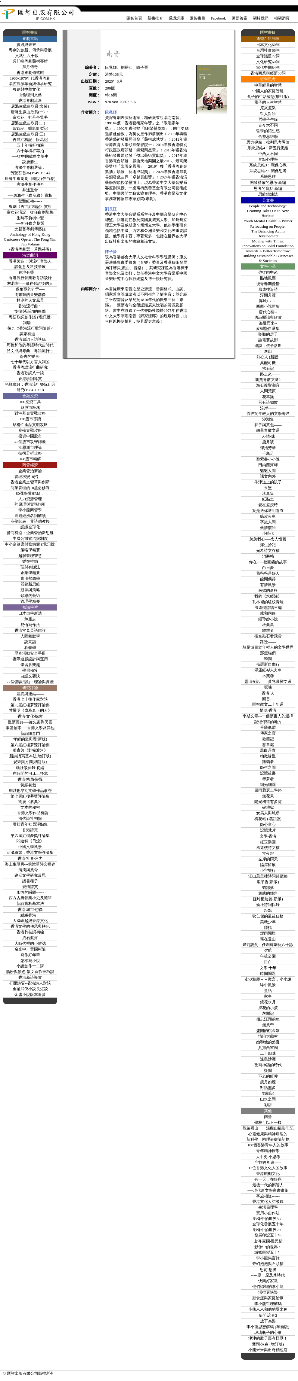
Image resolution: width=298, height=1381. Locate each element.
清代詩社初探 (30, 818)
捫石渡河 (30, 937)
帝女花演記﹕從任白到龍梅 (30, 212)
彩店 (268, 1105)
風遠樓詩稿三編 (268, 607)
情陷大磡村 (268, 1036)
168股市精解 (30, 459)
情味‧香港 (268, 710)
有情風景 (268, 585)
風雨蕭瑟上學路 (268, 790)
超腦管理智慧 (30, 555)
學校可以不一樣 (268, 1122)
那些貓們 (268, 653)
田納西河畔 (268, 465)
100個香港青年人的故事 (268, 1145)
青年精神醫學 (268, 1150)
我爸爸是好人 (268, 573)
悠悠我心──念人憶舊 (268, 539)
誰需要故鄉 (268, 340)
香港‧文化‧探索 (30, 716)
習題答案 (239, 18)
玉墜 (268, 487)
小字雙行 (268, 870)
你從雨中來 (268, 272)
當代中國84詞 (268, 67)
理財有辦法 (30, 567)
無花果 (268, 796)
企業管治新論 (30, 471)
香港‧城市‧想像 (30, 909)
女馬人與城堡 (268, 813)
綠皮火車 (268, 516)
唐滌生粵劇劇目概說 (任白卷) (30, 178)
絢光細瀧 (268, 784)
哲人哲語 (268, 113)
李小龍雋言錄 (268, 1258)
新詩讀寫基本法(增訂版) (30, 756)
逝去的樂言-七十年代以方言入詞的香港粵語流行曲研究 (30, 362)
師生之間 (268, 767)
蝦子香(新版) (268, 882)
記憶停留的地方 (268, 721)
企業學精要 (30, 572)
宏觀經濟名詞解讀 (30, 515)
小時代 (268, 533)
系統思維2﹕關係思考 (268, 171)
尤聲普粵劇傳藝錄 (30, 229)
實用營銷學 (30, 578)
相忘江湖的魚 (268, 1019)
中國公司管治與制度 (30, 538)
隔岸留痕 (268, 864)
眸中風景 (268, 985)
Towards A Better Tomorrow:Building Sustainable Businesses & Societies (268, 256)
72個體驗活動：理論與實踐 (30, 682)
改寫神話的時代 (268, 1065)
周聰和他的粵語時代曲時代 (30, 345)
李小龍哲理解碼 (268, 1303)
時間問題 (268, 973)
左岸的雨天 (268, 859)
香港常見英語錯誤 (30, 630)
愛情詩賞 (30, 886)
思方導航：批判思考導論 (268, 142)
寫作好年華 (30, 955)
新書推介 (155, 18)
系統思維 (268, 176)
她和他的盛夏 (268, 1042)
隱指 (268, 927)
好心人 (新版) (268, 357)
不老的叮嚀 (268, 1076)
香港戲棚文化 (268, 1173)
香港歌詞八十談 (30, 373)
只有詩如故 (268, 402)
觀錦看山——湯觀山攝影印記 (268, 1128)
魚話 (268, 990)
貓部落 (268, 887)
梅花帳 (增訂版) (267, 819)
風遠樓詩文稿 (268, 847)
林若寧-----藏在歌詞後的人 (30, 283)
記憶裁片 (268, 830)
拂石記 (268, 368)
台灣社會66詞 (268, 50)
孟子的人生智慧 (268, 102)
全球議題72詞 (268, 56)
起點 (268, 910)
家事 (268, 996)
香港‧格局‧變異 (30, 779)
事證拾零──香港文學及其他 (30, 727)
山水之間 (268, 1099)
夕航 (268, 950)
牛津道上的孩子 (268, 482)
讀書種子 (30, 881)
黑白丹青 (268, 750)
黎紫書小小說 (268, 459)
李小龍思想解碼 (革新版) (268, 1327)
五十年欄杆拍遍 (30, 145)
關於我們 (261, 18)
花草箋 (268, 396)
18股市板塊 (30, 407)
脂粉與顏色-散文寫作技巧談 (30, 971)
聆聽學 (30, 647)
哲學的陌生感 (268, 131)
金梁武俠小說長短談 (30, 989)
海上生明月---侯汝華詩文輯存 (30, 864)
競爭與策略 (30, 590)
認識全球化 (30, 527)
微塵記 (268, 739)
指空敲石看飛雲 (268, 636)
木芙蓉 (268, 676)
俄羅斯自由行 (268, 664)
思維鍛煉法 (268, 194)
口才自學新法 (30, 613)
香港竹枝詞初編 (30, 932)
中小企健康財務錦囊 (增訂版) (30, 544)
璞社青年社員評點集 (30, 824)
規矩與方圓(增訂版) (30, 761)
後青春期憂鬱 (268, 283)
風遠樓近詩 (268, 289)
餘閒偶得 (268, 579)
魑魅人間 (268, 470)
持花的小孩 (268, 1007)
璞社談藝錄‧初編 (30, 767)
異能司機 (268, 362)
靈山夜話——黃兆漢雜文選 (267, 681)
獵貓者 (268, 761)
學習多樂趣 (30, 664)
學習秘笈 (30, 670)
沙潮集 (268, 419)
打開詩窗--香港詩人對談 (30, 983)
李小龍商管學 (30, 510)
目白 (268, 962)
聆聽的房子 (268, 334)
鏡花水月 (268, 1002)
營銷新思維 (30, 584)
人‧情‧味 (268, 436)
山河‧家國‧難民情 (268, 1241)
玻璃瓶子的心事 (268, 1332)
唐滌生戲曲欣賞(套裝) (30, 106)
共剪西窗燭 (268, 1047)
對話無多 (268, 1087)
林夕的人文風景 (30, 300)
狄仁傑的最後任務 (268, 916)
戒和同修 (268, 613)
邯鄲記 (268, 1093)
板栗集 (268, 624)
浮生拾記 (268, 545)
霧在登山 (268, 939)
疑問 (268, 1070)
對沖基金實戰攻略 (30, 413)
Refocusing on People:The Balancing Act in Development (268, 231)
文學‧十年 (268, 968)
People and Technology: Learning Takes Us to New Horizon (268, 211)
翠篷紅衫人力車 (268, 670)
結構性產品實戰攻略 (30, 424)
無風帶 (268, 1025)
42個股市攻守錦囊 (30, 442)
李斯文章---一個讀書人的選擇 (268, 716)
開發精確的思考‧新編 (268, 182)
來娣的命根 (268, 590)
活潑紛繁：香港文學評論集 (30, 852)
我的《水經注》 (268, 596)
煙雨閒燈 (268, 933)
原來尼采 (268, 108)
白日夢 (268, 567)
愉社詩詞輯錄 (268, 904)
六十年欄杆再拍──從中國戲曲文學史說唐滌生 (30, 156)
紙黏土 (268, 499)
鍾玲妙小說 (268, 619)
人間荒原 (268, 391)
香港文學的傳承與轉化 (30, 926)
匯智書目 (197, 18)
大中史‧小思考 (268, 1156)
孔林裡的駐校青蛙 (268, 602)
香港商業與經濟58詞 (268, 73)
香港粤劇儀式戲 (30, 72)
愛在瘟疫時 (268, 505)
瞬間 (268, 658)
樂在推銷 (30, 561)
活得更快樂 (268, 1292)
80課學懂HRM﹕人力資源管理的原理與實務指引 (30, 498)
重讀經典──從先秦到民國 (30, 722)
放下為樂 (268, 1321)
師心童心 (268, 824)
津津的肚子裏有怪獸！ (267, 1338)
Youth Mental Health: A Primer (268, 221)
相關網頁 (282, 18)
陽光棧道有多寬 (268, 801)
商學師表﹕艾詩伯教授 (30, 521)
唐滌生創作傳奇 (30, 184)
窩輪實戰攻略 (30, 430)
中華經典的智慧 (268, 85)
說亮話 (30, 642)
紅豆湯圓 (268, 842)
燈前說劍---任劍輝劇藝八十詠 (268, 944)
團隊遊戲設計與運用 (30, 659)
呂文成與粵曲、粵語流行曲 (30, 350)
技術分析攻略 (30, 453)
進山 (268, 351)
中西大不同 (268, 153)
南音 (268, 1117)
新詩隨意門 (30, 733)
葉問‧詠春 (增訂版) (268, 1344)
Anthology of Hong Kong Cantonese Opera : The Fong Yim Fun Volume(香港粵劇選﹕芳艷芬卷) (30, 241)
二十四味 (268, 1053)
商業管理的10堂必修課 (30, 487)
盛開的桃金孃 (268, 1030)
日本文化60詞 (268, 44)
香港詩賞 (30, 830)
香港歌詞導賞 (30, 378)
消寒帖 (268, 556)
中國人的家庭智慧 (268, 91)
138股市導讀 (30, 419)
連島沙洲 (268, 1059)
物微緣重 (268, 756)
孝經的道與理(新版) (30, 739)
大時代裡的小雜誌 (30, 943)
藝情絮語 (268, 527)
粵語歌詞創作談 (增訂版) (30, 317)
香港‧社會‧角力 (30, 858)
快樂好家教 (268, 1281)
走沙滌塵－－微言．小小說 (267, 979)
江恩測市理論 (30, 447)
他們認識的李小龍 (268, 1286)
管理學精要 (30, 601)
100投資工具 (30, 402)
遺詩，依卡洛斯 (268, 345)
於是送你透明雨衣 (268, 510)
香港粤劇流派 (30, 100)
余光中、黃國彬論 (30, 949)
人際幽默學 (30, 636)
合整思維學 (268, 136)
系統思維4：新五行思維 (268, 148)
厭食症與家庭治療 (268, 1298)
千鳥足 (268, 453)
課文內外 (268, 476)
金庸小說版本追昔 (30, 994)
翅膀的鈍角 (268, 893)
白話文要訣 (30, 676)
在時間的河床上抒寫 (30, 773)
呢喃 (268, 687)
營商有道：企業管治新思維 (30, 533)
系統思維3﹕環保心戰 (268, 165)
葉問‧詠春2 (268, 1315)
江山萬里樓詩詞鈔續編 (267, 876)
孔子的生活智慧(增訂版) (268, 96)
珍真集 (268, 493)
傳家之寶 (268, 733)
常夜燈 (268, 853)
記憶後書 (268, 773)
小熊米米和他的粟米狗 (267, 1309)
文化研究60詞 (268, 61)
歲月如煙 (268, 1082)
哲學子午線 (268, 119)
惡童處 (268, 744)
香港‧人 (268, 693)
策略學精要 (30, 550)
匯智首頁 (134, 18)
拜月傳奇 (30, 67)
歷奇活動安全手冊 (30, 653)
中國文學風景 (30, 846)
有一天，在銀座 (268, 1179)
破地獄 (268, 807)
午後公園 (268, 956)
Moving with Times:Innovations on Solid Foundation (268, 243)
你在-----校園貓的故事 (268, 562)
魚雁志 (30, 619)
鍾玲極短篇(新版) (268, 899)
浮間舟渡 (268, 295)
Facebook (218, 18)
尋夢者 (268, 779)
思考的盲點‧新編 (268, 188)
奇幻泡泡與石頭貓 (268, 1263)
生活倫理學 (268, 1207)
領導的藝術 (30, 595)
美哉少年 (268, 922)
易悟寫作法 (30, 624)
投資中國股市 (30, 436)
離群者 (268, 630)
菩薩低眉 (268, 727)
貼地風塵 (268, 278)
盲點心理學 (268, 159)
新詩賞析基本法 (30, 903)
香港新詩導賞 (30, 977)
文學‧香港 (268, 836)
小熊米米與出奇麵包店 (267, 1350)
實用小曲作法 (268, 1213)
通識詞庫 (176, 18)
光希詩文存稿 (268, 550)
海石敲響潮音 (268, 385)
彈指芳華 (268, 448)
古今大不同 (268, 125)
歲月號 (268, 442)
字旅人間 (268, 522)
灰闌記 (268, 1013)
